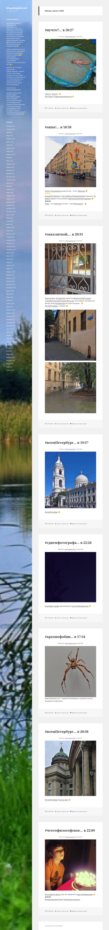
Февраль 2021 (10, 196)
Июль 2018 (9, 294)
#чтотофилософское (53, 894)
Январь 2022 (10, 167)
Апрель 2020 (10, 227)
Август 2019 (10, 253)
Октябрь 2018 (10, 284)
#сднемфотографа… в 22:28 (68, 542)
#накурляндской (78, 196)
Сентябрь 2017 (11, 326)
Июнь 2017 (9, 335)
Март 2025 (9, 135)
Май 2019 (9, 262)
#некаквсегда (83, 606)
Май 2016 (9, 351)
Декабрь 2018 (10, 278)
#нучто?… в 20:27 (59, 30)
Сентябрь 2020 (11, 212)
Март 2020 (9, 231)
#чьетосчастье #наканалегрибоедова (13, 89)
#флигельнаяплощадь (82, 298)
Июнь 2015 (9, 364)
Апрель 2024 (10, 148)
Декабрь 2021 (10, 170)
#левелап (57, 204)
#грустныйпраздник (85, 894)
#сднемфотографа (52, 606)
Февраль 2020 (10, 234)
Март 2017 (9, 345)
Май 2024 (9, 145)
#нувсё (54, 94)
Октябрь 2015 (10, 360)
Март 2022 (9, 161)
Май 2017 (9, 338)
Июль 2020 (9, 218)
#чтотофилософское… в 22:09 (70, 830)
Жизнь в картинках (63, 108)
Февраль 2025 (10, 139)
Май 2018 (9, 300)
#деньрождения (51, 899)
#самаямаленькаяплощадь (56, 301)
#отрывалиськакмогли (63, 96)
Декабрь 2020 (10, 202)
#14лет (60, 899)
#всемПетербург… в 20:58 (66, 731)
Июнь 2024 (9, 142)
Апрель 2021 (10, 189)
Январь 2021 (10, 199)
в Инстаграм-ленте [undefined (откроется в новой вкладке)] (70, 738)
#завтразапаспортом (72, 899)
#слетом (75, 606)
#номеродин (60, 303)
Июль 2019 (9, 256)
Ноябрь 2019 (10, 243)
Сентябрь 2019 (11, 250)
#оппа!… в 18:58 (58, 127)
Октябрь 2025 (10, 129)
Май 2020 (9, 224)
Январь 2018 (10, 313)
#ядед (47, 204)
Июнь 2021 (9, 183)
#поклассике (63, 800)
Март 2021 (9, 192)
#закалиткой (50, 298)
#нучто (48, 94)
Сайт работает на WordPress (54, 926)
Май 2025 (9, 132)
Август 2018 (10, 291)
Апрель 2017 (10, 342)
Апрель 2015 (10, 370)
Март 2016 (9, 354)
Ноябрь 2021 (10, 173)
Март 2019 (9, 269)
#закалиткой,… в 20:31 (64, 234)
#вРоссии (70, 301)
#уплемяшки (56, 191)
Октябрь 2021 (10, 177)
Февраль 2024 (10, 154)
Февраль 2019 (10, 272)
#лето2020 (49, 96)
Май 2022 (9, 158)
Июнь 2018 (9, 297)
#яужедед (81, 191)
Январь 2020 (10, 237)
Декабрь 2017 (10, 316)
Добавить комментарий (79, 108)
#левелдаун (77, 204)
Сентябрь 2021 (11, 180)
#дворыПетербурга (52, 196)
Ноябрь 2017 (10, 319)
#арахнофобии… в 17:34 (65, 636)
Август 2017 (10, 329)
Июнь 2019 (9, 259)
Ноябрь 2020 (10, 205)
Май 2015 (9, 367)
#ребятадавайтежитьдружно (79, 199)
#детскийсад (67, 196)
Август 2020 (10, 215)
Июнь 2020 (9, 221)
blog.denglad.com (16, 8)
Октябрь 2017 (10, 323)
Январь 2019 (10, 275)
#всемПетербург (51, 306)
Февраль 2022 (10, 164)
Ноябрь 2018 (10, 281)
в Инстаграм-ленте (70, 36)
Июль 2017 (9, 332)
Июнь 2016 (9, 348)
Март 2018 (9, 307)
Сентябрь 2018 (11, 288)
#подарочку (60, 298)
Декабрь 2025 (10, 126)
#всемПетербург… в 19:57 (66, 442)
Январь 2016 (10, 357)
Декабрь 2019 (10, 240)
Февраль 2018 (10, 310)
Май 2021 (9, 186)
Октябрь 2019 (10, 246)
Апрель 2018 (10, 303)
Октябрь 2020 (10, 208)
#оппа (47, 191)
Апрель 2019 (10, 265)
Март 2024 (9, 151)
